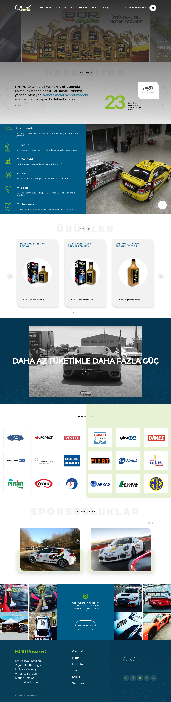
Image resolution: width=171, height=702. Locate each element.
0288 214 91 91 (130, 658)
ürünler (46, 8)
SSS (94, 8)
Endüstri (77, 664)
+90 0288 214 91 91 (136, 8)
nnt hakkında (65, 8)
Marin (75, 657)
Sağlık (76, 676)
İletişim (106, 8)
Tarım (75, 670)
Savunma (78, 683)
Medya (83, 8)
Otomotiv (78, 651)
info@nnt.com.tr (132, 660)
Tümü (152, 523)
